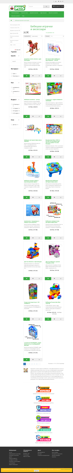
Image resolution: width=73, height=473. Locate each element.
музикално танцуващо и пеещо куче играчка (31, 221)
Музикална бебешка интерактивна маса (52, 181)
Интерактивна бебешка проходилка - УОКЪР (53, 59)
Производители (41, 452)
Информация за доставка (15, 453)
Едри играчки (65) (14, 33)
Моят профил (55, 452)
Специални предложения (43, 455)
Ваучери (40, 453)
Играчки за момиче (53, 12)
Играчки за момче (15, 16)
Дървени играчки (34, 12)
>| (24, 366)
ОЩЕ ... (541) (12, 44)
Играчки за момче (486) (14, 41)
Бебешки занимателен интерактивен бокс (52, 221)
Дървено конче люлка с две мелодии (32, 59)
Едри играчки (43, 12)
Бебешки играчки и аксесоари (22, 20)
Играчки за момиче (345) (14, 36)
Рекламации (26, 455)
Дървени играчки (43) (15, 30)
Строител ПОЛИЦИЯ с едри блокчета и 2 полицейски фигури (32, 344)
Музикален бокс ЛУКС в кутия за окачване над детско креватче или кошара (53, 142)
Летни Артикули (15, 12)
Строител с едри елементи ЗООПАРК (54, 100)
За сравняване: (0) (50, 32)
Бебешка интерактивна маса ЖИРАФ (33, 140)
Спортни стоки (24, 12)
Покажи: (47, 36)
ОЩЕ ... (23, 16)
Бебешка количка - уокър (32, 99)
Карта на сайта (26, 456)
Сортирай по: (27, 36)
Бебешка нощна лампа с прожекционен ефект (31, 181)
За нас (10, 452)
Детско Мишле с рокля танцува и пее (53, 262)
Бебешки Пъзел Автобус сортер (53, 302)
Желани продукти (56, 455)
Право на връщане (13, 464)
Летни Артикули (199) (15, 25)
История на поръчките (57, 453)
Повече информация (65, 469)
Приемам (36, 470)
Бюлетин (54, 457)
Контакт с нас (26, 453)
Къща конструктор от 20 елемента (31, 302)
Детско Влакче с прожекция (32, 261)
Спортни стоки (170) (14, 27)
